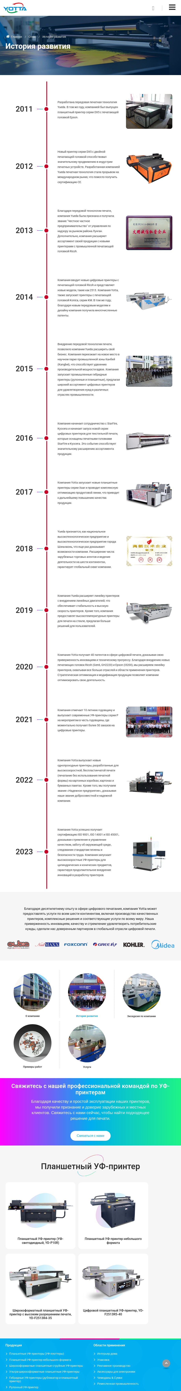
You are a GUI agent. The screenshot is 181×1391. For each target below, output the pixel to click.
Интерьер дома (107, 1273)
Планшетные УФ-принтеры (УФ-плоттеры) (36, 1273)
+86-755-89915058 (110, 1338)
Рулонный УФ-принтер (23, 1307)
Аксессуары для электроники (116, 1291)
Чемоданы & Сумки (109, 1297)
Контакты (100, 1320)
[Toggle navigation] (172, 7)
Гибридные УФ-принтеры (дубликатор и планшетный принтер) (43, 1299)
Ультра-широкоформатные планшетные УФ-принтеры (44, 1291)
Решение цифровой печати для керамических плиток (43, 1334)
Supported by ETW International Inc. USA (90, 1385)
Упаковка (103, 1279)
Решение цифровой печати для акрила (34, 1358)
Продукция (14, 1265)
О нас (32, 37)
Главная (14, 37)
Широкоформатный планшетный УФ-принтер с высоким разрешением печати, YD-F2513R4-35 (112, 1229)
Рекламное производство (113, 1285)
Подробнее (16, 1370)
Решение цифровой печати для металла (35, 1364)
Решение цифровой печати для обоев (34, 1346)
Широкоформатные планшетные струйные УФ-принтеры (46, 1285)
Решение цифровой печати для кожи (33, 1352)
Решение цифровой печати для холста (34, 1340)
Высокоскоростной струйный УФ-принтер (36, 1313)
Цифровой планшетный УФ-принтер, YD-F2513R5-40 (155, 1228)
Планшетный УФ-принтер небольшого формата (68, 1226)
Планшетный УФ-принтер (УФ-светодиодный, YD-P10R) (25, 1228)
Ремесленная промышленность (118, 1303)
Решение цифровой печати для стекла (34, 1328)
